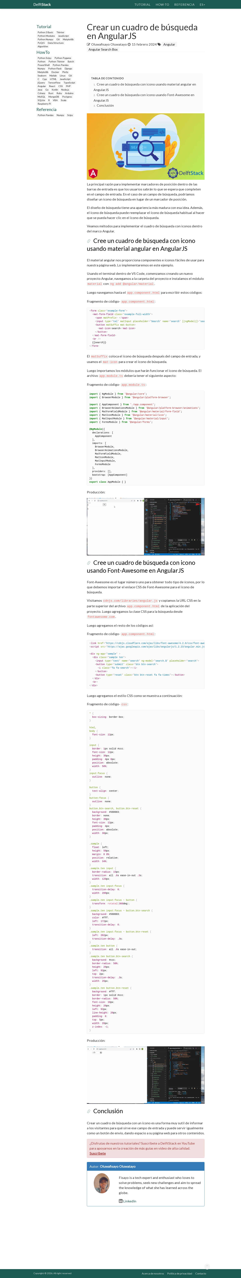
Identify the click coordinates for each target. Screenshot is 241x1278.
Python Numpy (45, 39)
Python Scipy (44, 57)
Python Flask (55, 68)
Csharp (41, 93)
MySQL (41, 96)
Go (47, 89)
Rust (50, 93)
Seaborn (42, 75)
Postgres (67, 96)
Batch (71, 61)
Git (58, 39)
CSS (60, 86)
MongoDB (54, 96)
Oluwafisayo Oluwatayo (109, 44)
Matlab (53, 75)
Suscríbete (98, 1153)
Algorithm (43, 46)
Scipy (70, 115)
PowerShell (44, 65)
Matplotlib (68, 39)
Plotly (65, 72)
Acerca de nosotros (153, 1273)
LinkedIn (127, 1201)
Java (40, 89)
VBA (55, 100)
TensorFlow (54, 82)
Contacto (200, 1273)
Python (41, 61)
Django (68, 68)
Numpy (41, 68)
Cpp (45, 79)
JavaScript (63, 35)
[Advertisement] (57, 169)
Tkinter (60, 32)
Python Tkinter (57, 61)
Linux (62, 75)
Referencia (184, 4)
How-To (162, 4)
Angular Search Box (103, 49)
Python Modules (46, 35)
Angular (42, 86)
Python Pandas (61, 65)
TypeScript (69, 82)
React (52, 86)
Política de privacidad (179, 1273)
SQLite (41, 100)
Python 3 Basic (45, 32)
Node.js (65, 89)
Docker (55, 72)
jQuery (41, 82)
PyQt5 (41, 42)
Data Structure (56, 42)
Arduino (69, 93)
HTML (53, 79)
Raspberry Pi (44, 103)
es (202, 4)
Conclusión (105, 105)
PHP (68, 86)
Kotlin (55, 89)
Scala (63, 100)
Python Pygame (63, 57)
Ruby (59, 93)
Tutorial (142, 4)
